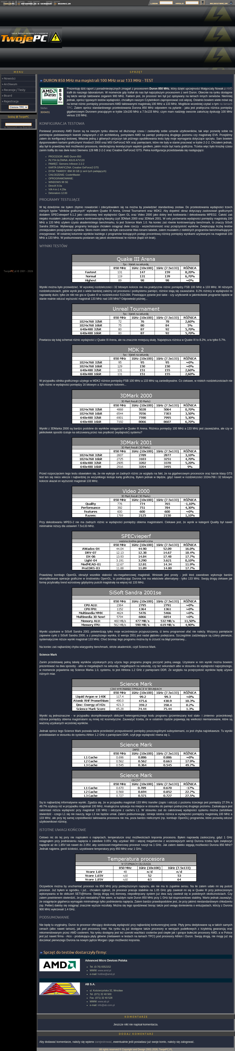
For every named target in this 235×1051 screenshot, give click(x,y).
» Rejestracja (10, 101)
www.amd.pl (104, 970)
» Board (7, 95)
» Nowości (8, 78)
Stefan (43, 108)
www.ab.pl (103, 1001)
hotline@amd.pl (106, 974)
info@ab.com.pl (106, 1005)
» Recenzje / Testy (13, 89)
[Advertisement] (155, 38)
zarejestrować (103, 1041)
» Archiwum (9, 84)
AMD (229, 88)
